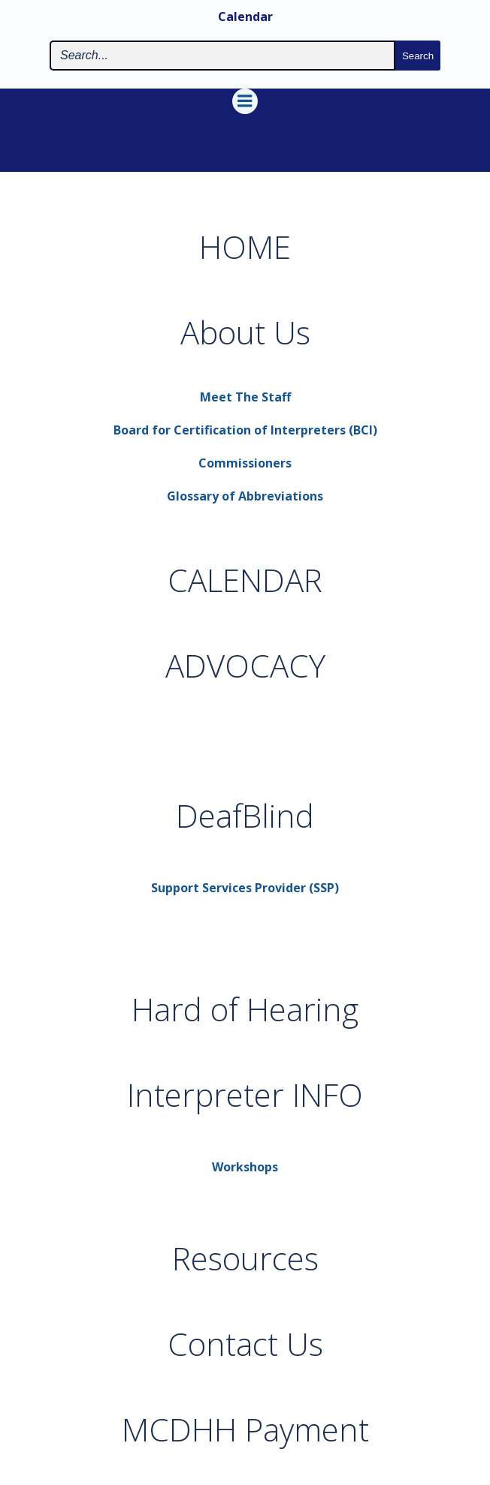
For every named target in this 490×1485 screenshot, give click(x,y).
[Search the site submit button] (417, 56)
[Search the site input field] (222, 56)
